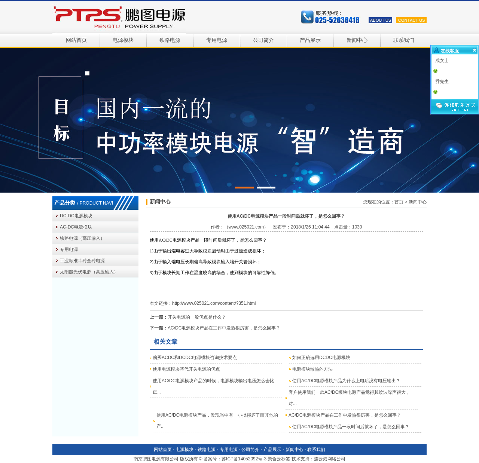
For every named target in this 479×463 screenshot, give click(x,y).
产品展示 (310, 40)
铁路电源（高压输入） (82, 238)
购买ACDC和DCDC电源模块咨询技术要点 (195, 357)
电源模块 (123, 40)
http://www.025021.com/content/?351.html (214, 303)
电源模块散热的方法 (312, 369)
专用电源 (216, 40)
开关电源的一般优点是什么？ (197, 317)
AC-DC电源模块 (76, 227)
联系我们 (403, 40)
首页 (398, 202)
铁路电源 (169, 40)
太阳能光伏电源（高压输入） (89, 272)
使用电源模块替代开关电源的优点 (186, 369)
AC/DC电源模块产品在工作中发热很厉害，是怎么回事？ (224, 328)
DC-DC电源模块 (76, 215)
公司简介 (263, 40)
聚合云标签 (279, 459)
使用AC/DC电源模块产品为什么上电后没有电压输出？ (346, 380)
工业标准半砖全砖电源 (82, 260)
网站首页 (76, 40)
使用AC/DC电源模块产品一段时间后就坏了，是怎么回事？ (350, 426)
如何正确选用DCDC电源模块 (321, 357)
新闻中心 (357, 40)
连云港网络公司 (329, 459)
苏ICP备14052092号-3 (244, 459)
